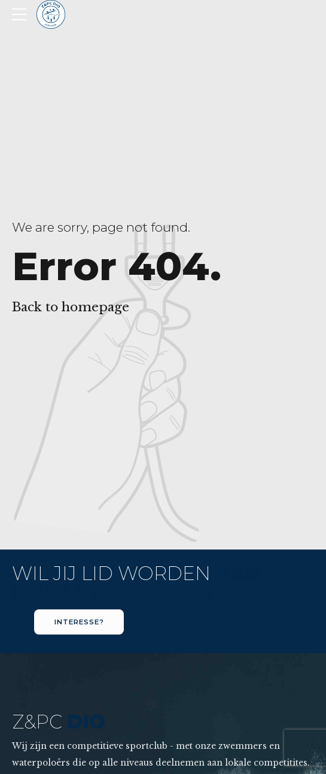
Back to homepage (70, 307)
